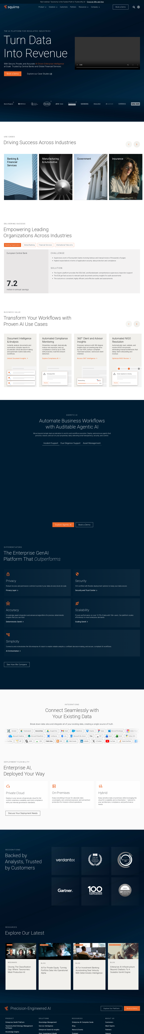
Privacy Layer (12, 590)
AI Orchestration (13, 651)
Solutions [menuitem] (44, 1018)
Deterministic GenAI (15, 622)
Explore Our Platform (112, 1008)
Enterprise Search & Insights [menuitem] (49, 1030)
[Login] (138, 7)
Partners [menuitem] (108, 1030)
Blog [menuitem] (73, 1026)
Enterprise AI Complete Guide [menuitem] (82, 1022)
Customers (64, 7)
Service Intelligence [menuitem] (46, 1026)
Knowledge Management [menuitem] (48, 1022)
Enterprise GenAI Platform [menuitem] (15, 1022)
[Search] (134, 7)
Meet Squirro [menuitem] (110, 1026)
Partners (73, 7)
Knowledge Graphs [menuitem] (12, 1032)
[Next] (137, 144)
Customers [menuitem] (109, 1022)
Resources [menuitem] (77, 1018)
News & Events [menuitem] (77, 1030)
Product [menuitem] (10, 1018)
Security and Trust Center (86, 590)
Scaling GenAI (82, 622)
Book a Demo (121, 7)
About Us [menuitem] (109, 1018)
